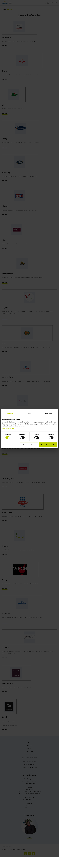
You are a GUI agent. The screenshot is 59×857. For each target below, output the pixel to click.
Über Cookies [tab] (48, 413)
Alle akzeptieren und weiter (48, 445)
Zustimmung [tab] (10, 413)
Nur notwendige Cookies (29, 445)
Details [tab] (29, 413)
